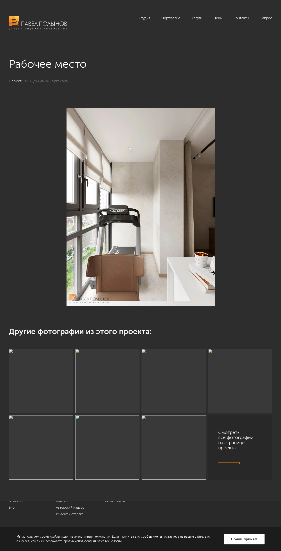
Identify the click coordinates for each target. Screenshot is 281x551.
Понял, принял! (244, 539)
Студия (144, 18)
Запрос (266, 18)
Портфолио (170, 18)
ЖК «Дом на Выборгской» (45, 81)
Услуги (197, 18)
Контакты (241, 18)
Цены (217, 18)
